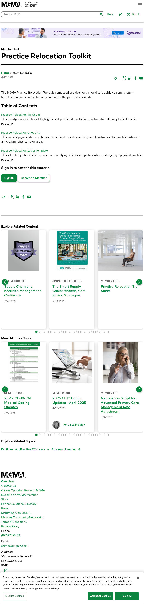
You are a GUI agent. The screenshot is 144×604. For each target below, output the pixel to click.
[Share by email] (141, 78)
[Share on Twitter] (124, 78)
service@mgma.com (14, 546)
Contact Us (8, 486)
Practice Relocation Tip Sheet (20, 115)
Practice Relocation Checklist (20, 133)
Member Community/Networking (22, 517)
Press (4, 508)
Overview (7, 481)
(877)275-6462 (10, 535)
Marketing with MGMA (16, 513)
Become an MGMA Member (19, 495)
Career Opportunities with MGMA (23, 490)
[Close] (138, 578)
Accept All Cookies (100, 595)
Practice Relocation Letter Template (24, 151)
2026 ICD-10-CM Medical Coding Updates (17, 402)
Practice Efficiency (32, 449)
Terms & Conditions (14, 522)
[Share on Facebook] (135, 78)
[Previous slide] (5, 282)
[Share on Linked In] (129, 78)
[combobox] (50, 14)
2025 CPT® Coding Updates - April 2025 (69, 400)
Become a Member (34, 178)
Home (5, 73)
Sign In (9, 178)
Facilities (7, 449)
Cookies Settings (14, 595)
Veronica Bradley (74, 424)
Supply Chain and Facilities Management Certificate (22, 290)
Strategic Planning (64, 449)
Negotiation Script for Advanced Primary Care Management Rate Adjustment (120, 405)
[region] (72, 588)
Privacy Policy (10, 526)
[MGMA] (20, 4)
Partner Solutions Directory (18, 504)
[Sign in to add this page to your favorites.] (115, 78)
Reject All (127, 595)
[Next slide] (139, 282)
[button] (120, 14)
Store (4, 499)
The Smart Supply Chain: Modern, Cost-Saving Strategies (69, 290)
